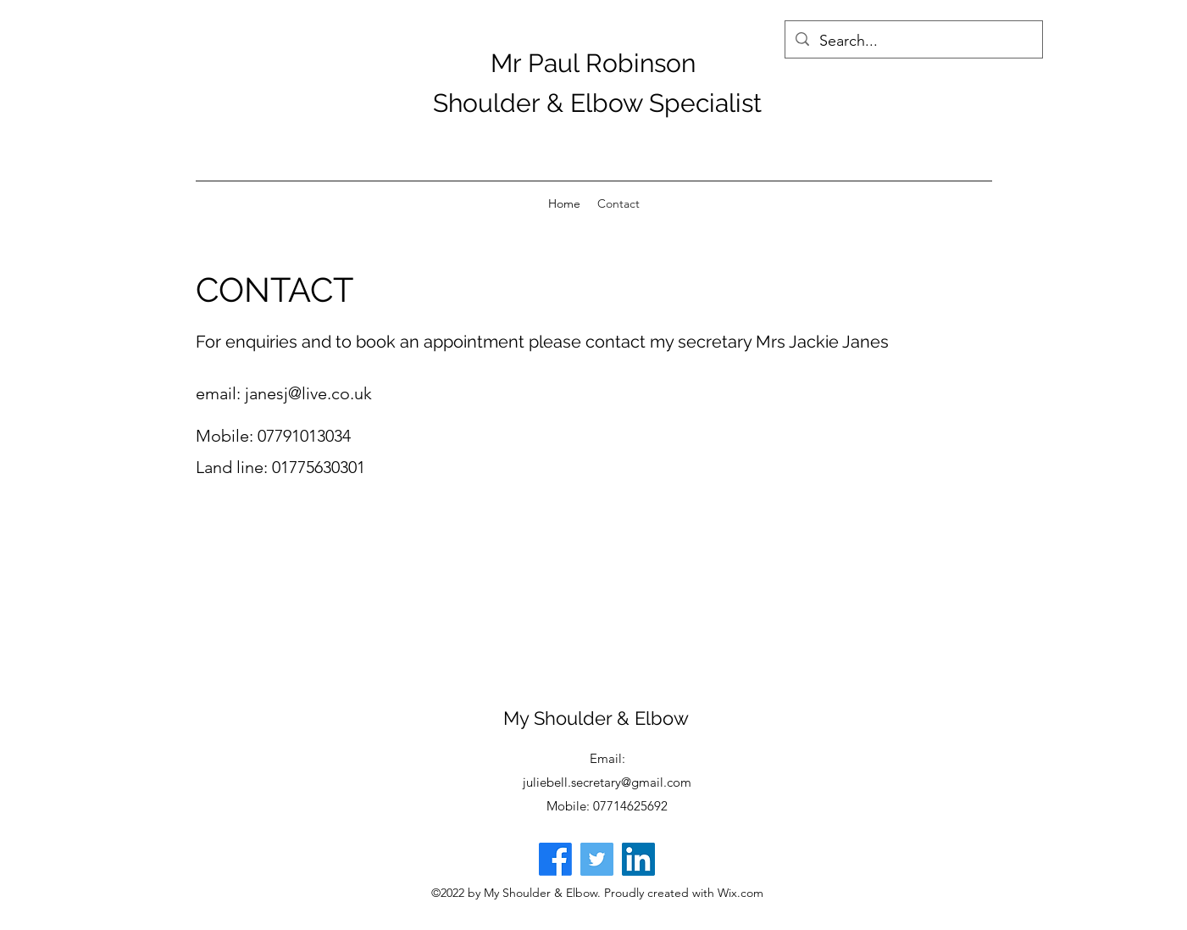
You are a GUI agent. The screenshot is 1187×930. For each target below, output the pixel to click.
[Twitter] (596, 859)
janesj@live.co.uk (308, 393)
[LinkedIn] (638, 859)
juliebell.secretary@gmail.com (607, 782)
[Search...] (913, 41)
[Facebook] (555, 859)
